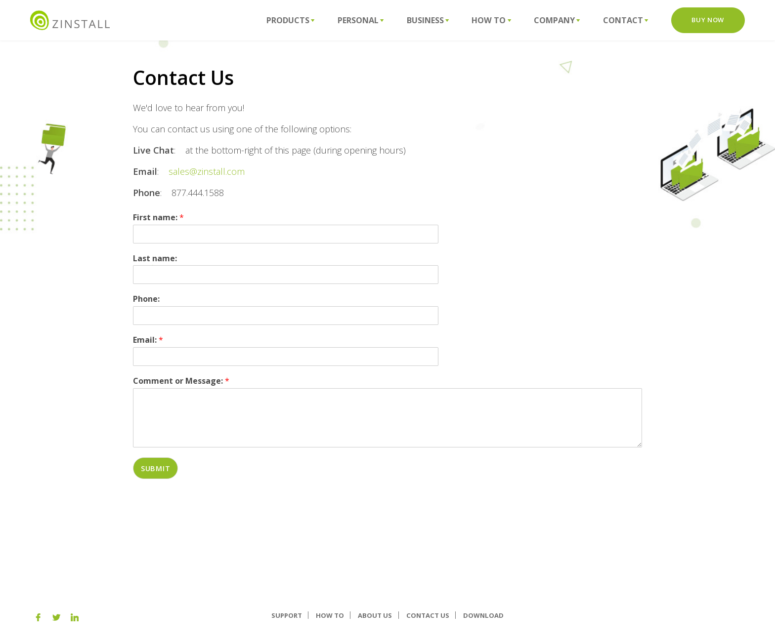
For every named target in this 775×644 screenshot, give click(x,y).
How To (491, 20)
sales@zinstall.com (207, 171)
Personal (361, 20)
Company (557, 20)
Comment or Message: (181, 381)
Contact (625, 20)
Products (290, 20)
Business (428, 20)
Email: (148, 340)
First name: (158, 217)
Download (483, 614)
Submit (155, 468)
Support (286, 614)
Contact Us (427, 614)
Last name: (155, 258)
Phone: (146, 299)
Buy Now (707, 19)
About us (375, 614)
